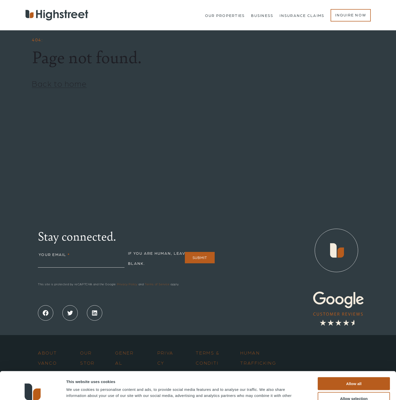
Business (262, 15)
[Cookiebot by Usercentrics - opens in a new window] (33, 390)
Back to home (59, 83)
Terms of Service (157, 284)
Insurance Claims (302, 15)
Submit (199, 257)
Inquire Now (350, 15)
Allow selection (353, 370)
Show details (265, 390)
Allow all (354, 356)
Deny (354, 385)
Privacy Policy (127, 284)
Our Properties (225, 15)
